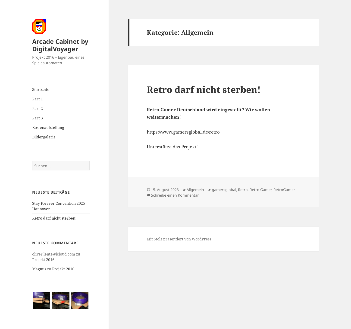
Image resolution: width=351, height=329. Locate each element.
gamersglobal (224, 189)
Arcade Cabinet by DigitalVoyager (60, 45)
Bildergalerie (44, 137)
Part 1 (37, 99)
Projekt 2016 (43, 259)
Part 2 (37, 108)
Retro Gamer (261, 189)
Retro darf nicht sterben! (54, 218)
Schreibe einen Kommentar (175, 195)
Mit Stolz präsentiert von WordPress (179, 239)
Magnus (39, 269)
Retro (243, 189)
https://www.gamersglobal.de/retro (183, 132)
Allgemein (195, 189)
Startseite (40, 89)
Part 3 (37, 118)
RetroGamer (284, 189)
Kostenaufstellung (48, 127)
